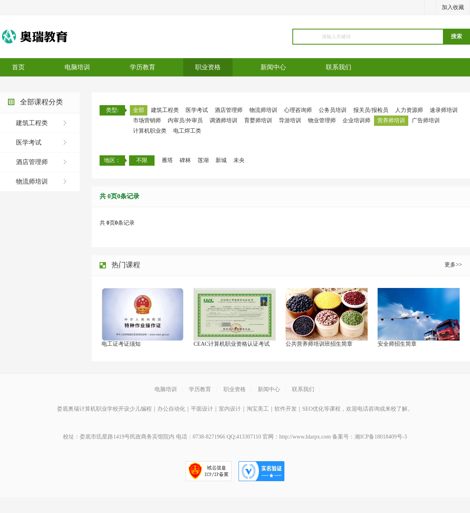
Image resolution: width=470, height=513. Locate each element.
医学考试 (28, 142)
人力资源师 (409, 110)
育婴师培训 (258, 120)
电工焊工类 (187, 131)
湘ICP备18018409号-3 (380, 437)
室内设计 (230, 409)
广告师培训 (426, 120)
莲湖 (203, 160)
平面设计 (202, 409)
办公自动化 (171, 409)
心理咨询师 (298, 110)
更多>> (453, 265)
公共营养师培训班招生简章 (319, 344)
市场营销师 (147, 120)
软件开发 (285, 409)
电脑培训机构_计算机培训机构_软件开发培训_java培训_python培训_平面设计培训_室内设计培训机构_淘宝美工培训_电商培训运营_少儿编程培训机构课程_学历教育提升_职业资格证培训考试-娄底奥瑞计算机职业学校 (40, 36)
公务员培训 (333, 110)
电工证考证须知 (121, 344)
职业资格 (208, 67)
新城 (221, 160)
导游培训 (290, 120)
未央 (239, 160)
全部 (138, 110)
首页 (18, 67)
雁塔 (167, 160)
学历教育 (142, 67)
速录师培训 (444, 110)
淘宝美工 (258, 409)
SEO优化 (313, 409)
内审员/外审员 (185, 120)
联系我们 (338, 67)
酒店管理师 (32, 162)
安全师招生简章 (397, 344)
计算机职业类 (149, 131)
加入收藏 (453, 7)
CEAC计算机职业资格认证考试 (232, 344)
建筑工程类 (32, 122)
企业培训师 (356, 120)
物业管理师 (322, 120)
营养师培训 (391, 120)
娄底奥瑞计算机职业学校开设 (93, 409)
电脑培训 (77, 67)
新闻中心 (273, 67)
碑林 (185, 160)
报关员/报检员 (370, 110)
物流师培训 (32, 181)
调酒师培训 (223, 120)
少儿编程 (140, 409)
